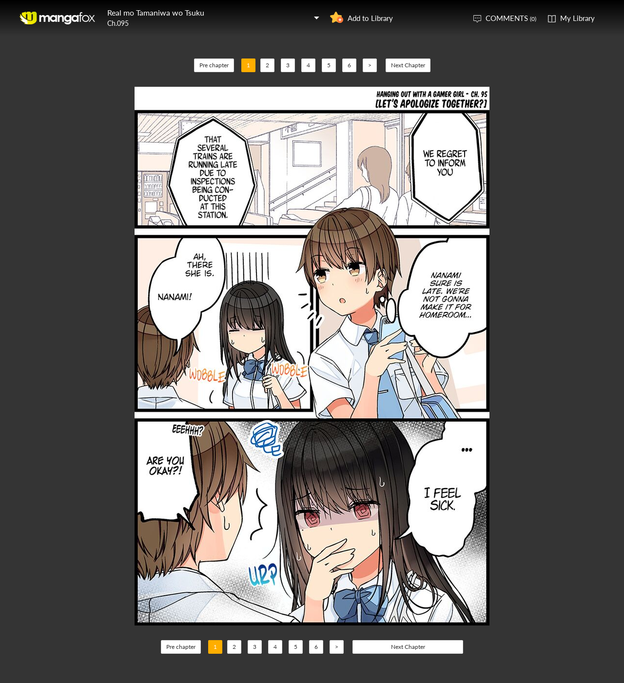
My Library (577, 18)
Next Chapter (408, 65)
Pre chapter (214, 65)
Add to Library (370, 18)
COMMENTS (511, 18)
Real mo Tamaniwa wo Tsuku (155, 12)
